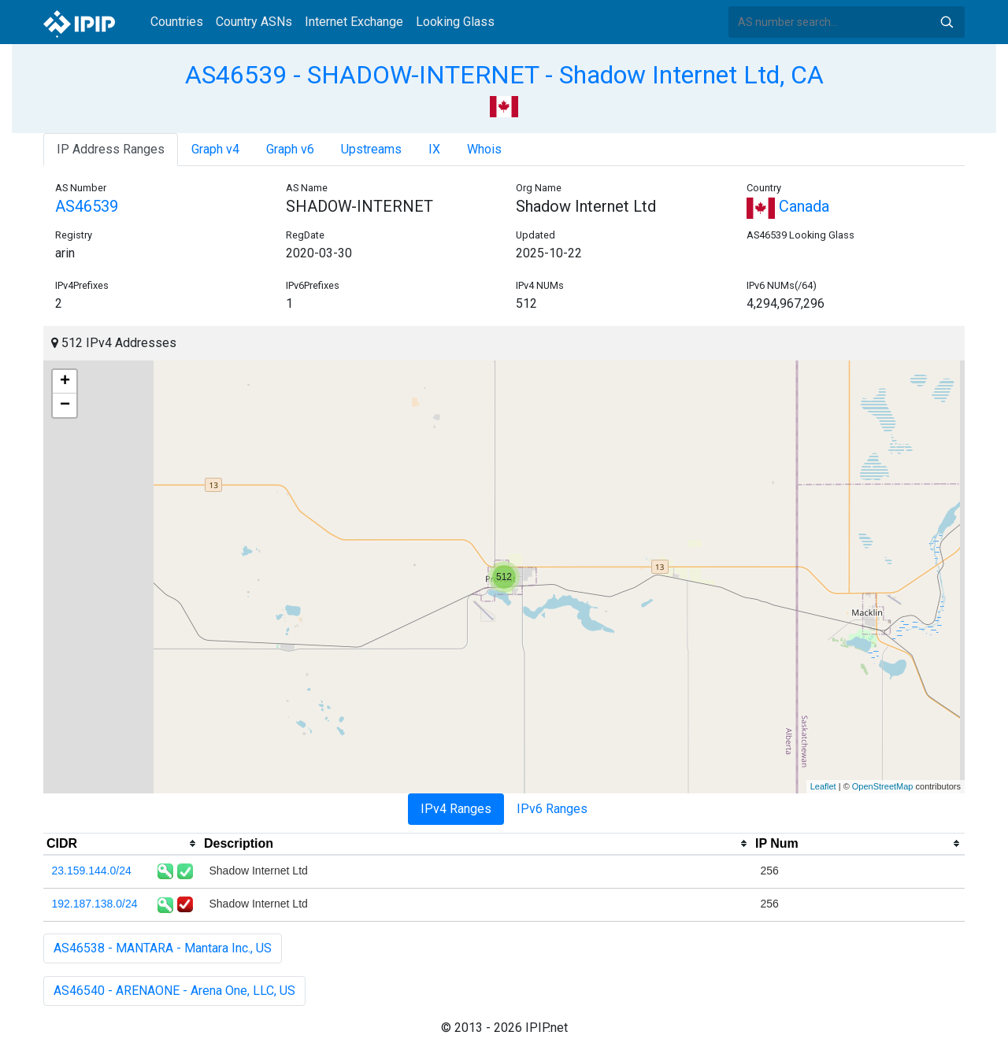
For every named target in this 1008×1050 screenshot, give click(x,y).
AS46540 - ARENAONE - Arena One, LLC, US (174, 990)
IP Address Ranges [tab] (111, 149)
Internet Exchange (354, 21)
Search (946, 22)
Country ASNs (254, 21)
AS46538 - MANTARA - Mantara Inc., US (163, 948)
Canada (788, 206)
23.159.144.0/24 (92, 870)
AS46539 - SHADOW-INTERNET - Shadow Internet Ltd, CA (504, 75)
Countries (176, 21)
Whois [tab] (484, 149)
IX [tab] (434, 149)
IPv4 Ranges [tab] (456, 808)
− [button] (65, 405)
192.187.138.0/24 (95, 903)
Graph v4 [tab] (215, 149)
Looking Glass (455, 21)
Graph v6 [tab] (290, 149)
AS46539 (86, 206)
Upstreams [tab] (371, 149)
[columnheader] (122, 844)
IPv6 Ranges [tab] (552, 808)
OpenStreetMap (883, 786)
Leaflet (823, 786)
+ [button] (65, 382)
